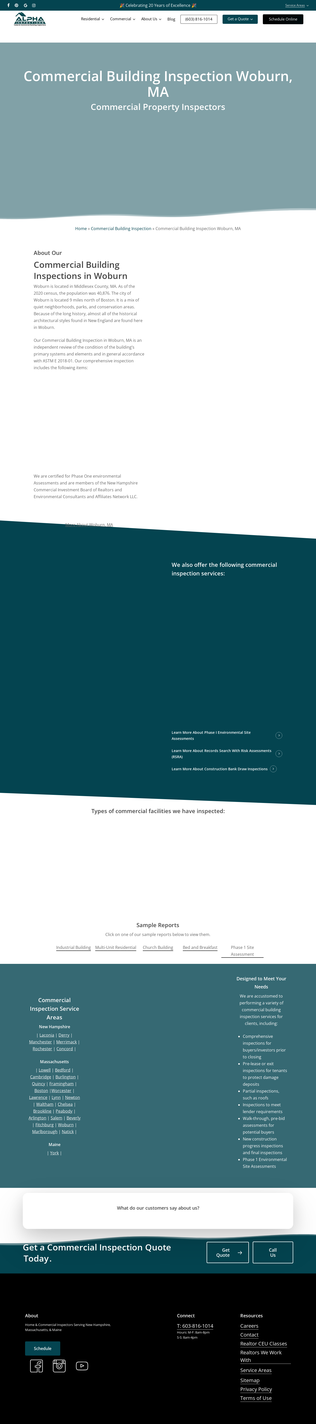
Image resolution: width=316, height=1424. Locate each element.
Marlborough (44, 1131)
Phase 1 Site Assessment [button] (242, 951)
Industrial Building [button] (73, 947)
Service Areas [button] (256, 1370)
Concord (64, 1049)
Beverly (74, 1118)
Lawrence (38, 1097)
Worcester (61, 1090)
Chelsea (65, 1104)
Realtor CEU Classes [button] (263, 1343)
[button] (228, 1252)
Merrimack (66, 1042)
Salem (56, 1118)
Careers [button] (249, 1325)
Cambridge (40, 1077)
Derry (63, 1035)
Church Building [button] (158, 947)
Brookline (42, 1111)
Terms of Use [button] (256, 1398)
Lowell (45, 1070)
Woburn (66, 1125)
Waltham (44, 1104)
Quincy (38, 1083)
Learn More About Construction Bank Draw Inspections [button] (220, 768)
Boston (41, 1090)
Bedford (62, 1070)
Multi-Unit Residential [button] (115, 947)
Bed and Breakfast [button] (200, 947)
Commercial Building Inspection (121, 228)
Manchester (40, 1042)
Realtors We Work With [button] (261, 1356)
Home (81, 228)
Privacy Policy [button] (256, 1389)
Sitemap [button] (250, 1380)
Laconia (47, 1035)
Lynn (56, 1097)
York (54, 1153)
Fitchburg (44, 1125)
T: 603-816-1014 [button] (195, 1325)
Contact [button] (249, 1334)
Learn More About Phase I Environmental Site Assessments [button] (211, 735)
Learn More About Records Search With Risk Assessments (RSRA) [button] (221, 753)
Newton (72, 1097)
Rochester (42, 1049)
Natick (68, 1131)
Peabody (64, 1111)
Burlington (65, 1077)
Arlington (37, 1118)
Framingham (61, 1083)
